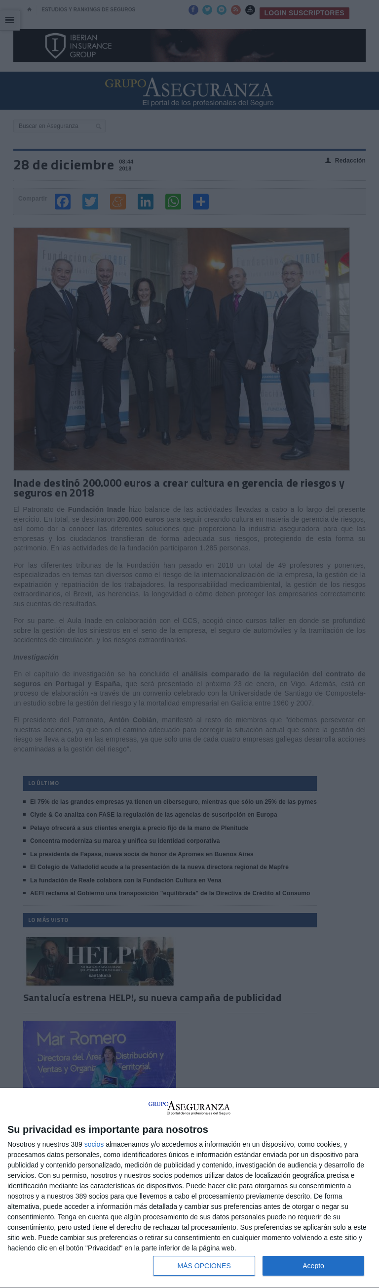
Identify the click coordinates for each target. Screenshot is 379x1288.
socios (94, 1144)
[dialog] (189, 1188)
